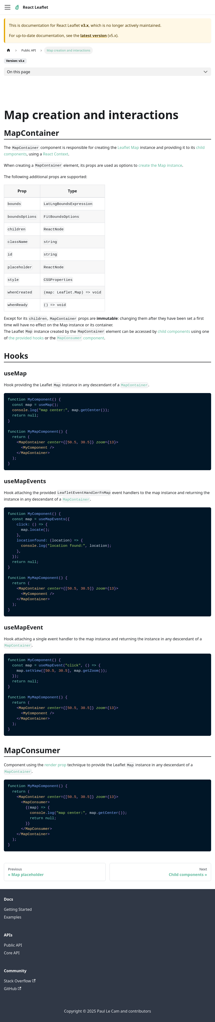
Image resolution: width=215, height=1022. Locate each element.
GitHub (12, 988)
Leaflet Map (128, 147)
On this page (18, 71)
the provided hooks (26, 338)
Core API (12, 953)
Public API (13, 945)
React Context (55, 154)
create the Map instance (160, 165)
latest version (93, 35)
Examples (12, 917)
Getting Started (18, 909)
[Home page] (8, 50)
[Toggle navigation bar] (7, 7)
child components (174, 331)
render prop (55, 764)
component (80, 338)
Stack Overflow (19, 981)
